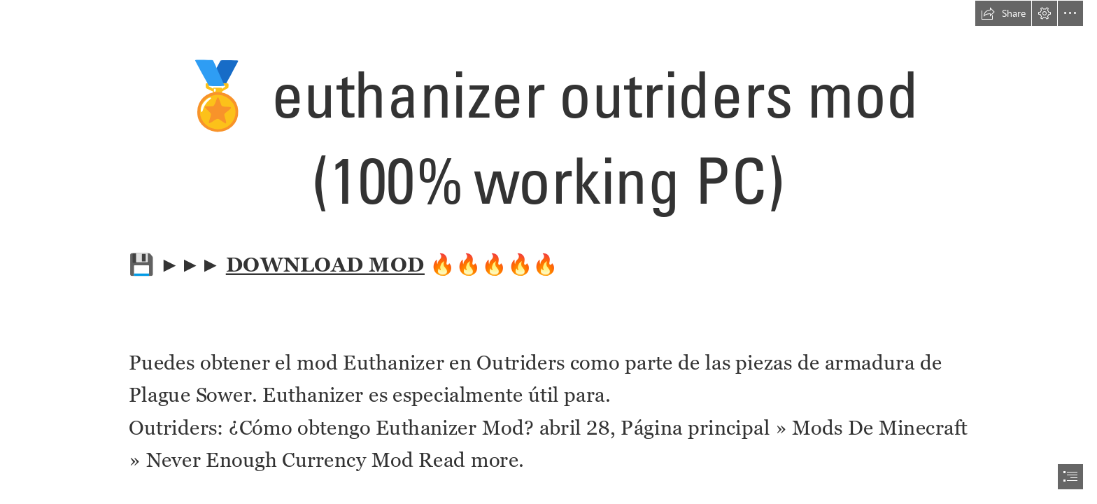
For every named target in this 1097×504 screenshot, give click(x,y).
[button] (1003, 13)
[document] (548, 252)
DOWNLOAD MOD (325, 264)
